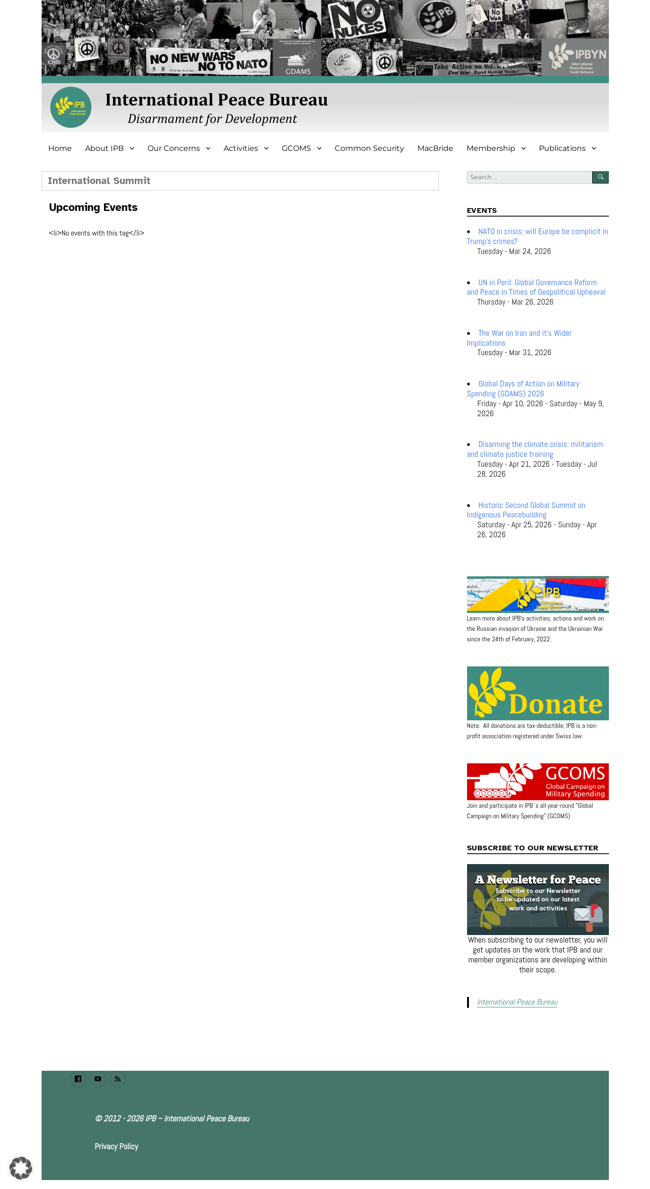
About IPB (104, 148)
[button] (21, 1168)
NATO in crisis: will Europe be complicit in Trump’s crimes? (537, 236)
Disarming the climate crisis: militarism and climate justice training (535, 449)
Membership (491, 148)
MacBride (435, 148)
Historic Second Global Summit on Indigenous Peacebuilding (526, 510)
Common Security (369, 148)
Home (60, 148)
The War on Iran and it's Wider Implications (519, 338)
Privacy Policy (116, 1146)
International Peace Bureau (516, 1002)
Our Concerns (173, 148)
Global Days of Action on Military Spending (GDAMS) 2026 (523, 388)
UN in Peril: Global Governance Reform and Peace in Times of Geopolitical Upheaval (536, 287)
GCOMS (296, 148)
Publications (562, 148)
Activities (241, 148)
